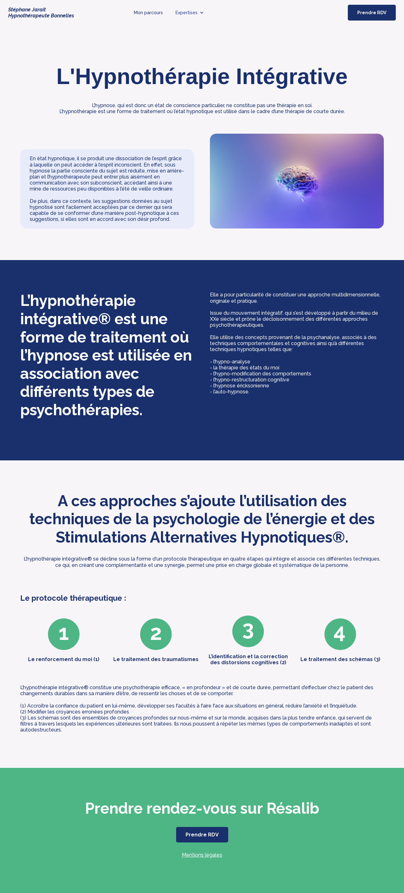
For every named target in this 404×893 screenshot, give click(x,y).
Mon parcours (148, 12)
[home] (48, 13)
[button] (189, 12)
